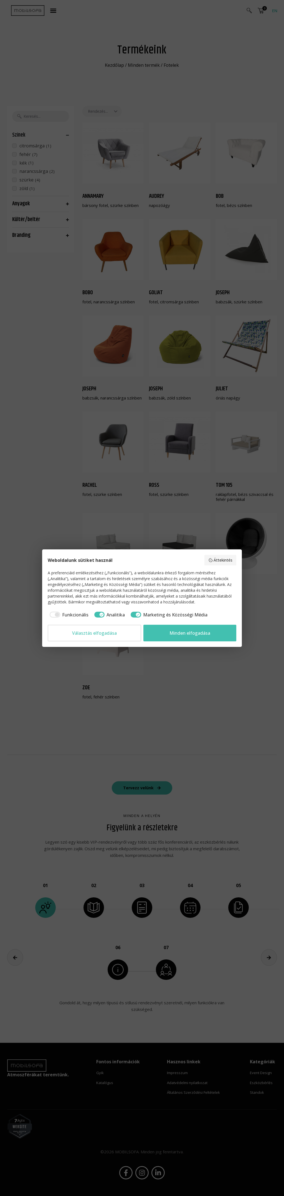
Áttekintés (220, 560)
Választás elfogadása (94, 633)
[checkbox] (68, 614)
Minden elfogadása (189, 633)
